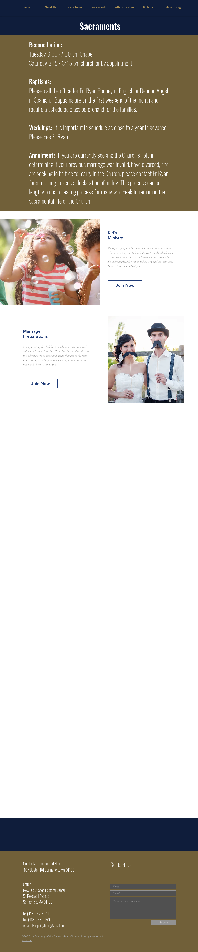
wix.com (27, 940)
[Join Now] (40, 383)
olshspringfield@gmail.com (48, 925)
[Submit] (163, 922)
